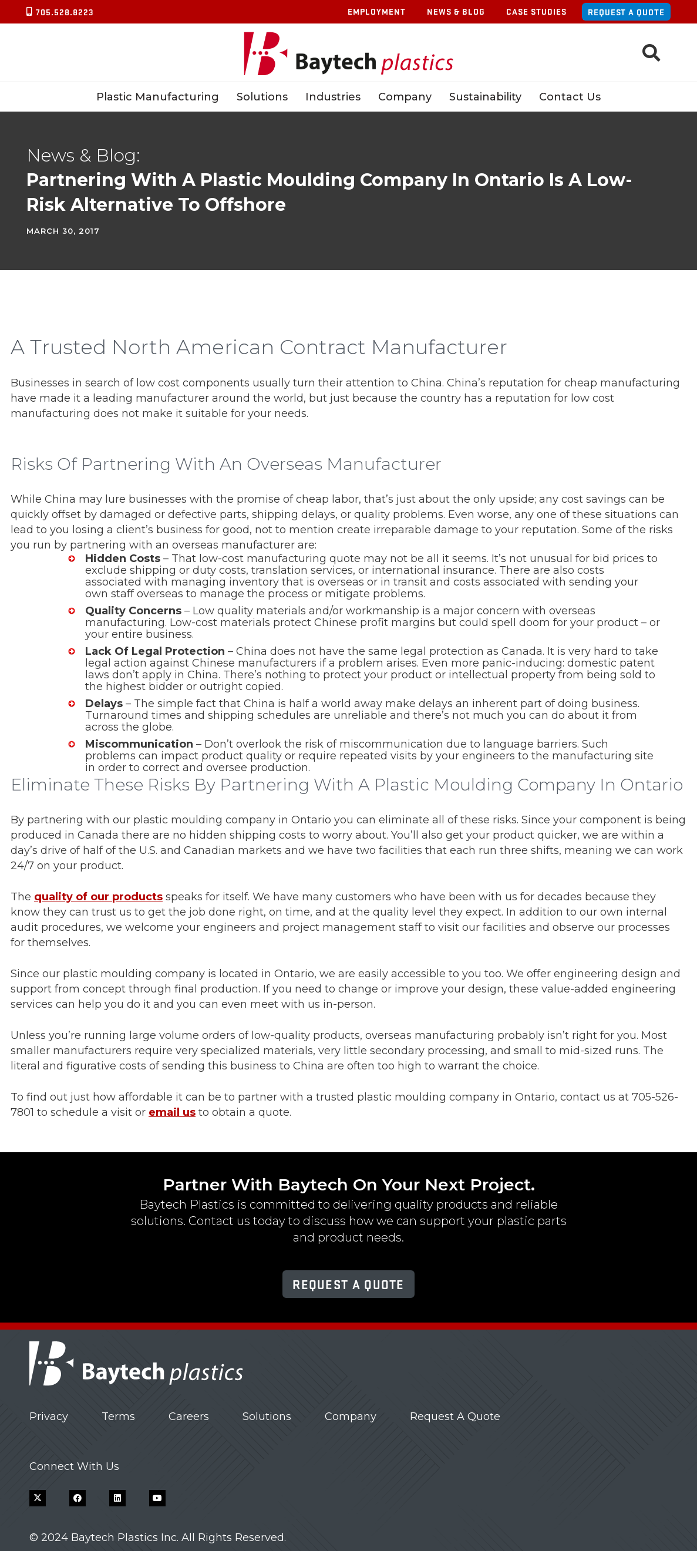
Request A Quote (455, 1416)
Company (350, 1416)
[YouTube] (157, 1498)
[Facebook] (77, 1498)
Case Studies (536, 11)
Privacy (48, 1416)
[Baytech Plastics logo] (348, 53)
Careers (189, 1416)
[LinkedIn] (117, 1498)
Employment (377, 11)
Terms (118, 1416)
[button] (651, 53)
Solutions (267, 1416)
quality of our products (98, 896)
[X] (37, 1498)
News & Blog (456, 11)
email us (172, 1112)
